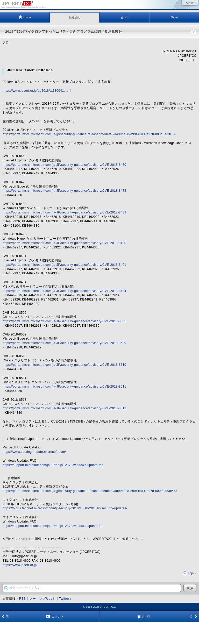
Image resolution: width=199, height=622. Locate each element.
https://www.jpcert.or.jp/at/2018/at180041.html (37, 90)
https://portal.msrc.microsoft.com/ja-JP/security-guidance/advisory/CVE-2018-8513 (64, 408)
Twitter (64, 598)
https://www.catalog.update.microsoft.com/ (34, 452)
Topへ (192, 573)
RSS (22, 598)
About (174, 17)
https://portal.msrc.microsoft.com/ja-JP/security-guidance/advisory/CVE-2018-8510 (64, 365)
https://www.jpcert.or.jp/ (20, 565)
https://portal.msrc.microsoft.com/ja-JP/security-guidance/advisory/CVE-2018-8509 (64, 343)
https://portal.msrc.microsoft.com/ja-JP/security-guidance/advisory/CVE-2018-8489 (64, 212)
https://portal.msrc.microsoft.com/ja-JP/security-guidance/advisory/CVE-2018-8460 (64, 165)
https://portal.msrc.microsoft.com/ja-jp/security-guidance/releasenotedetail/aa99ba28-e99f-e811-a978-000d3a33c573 (90, 134)
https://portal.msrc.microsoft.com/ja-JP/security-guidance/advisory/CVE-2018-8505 (64, 321)
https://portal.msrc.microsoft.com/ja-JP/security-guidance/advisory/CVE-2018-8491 (64, 265)
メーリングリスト (42, 598)
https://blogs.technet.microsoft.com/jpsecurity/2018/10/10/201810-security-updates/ (65, 508)
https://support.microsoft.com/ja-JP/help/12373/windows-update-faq (53, 465)
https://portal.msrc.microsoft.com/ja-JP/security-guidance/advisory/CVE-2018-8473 (64, 190)
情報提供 (74, 17)
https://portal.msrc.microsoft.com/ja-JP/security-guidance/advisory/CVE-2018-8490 (64, 243)
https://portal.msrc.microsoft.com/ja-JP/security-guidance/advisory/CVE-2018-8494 (64, 291)
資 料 (124, 17)
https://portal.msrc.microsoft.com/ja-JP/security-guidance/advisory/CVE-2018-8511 (64, 386)
